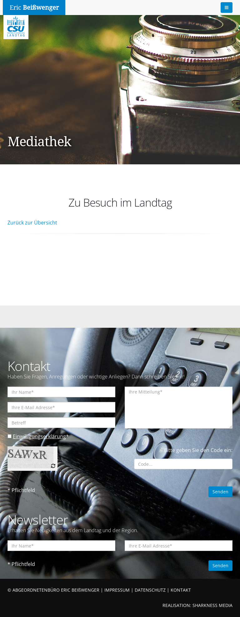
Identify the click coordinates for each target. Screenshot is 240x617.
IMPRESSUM (117, 590)
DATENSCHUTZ (150, 590)
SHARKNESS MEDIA (212, 605)
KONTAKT (181, 590)
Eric (34, 7)
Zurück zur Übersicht (32, 222)
